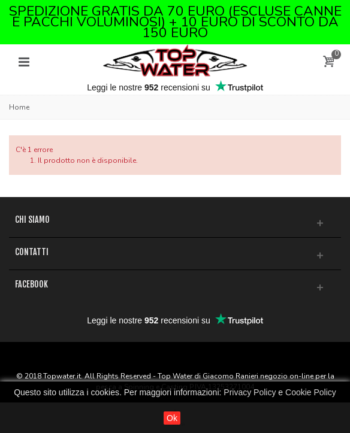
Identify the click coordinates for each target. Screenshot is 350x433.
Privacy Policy (250, 392)
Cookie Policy (310, 392)
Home (19, 107)
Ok (172, 418)
